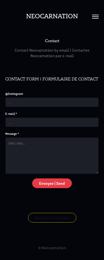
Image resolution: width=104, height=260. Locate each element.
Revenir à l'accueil (52, 217)
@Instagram (14, 93)
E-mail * (11, 113)
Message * (12, 133)
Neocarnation (52, 16)
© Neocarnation (52, 247)
